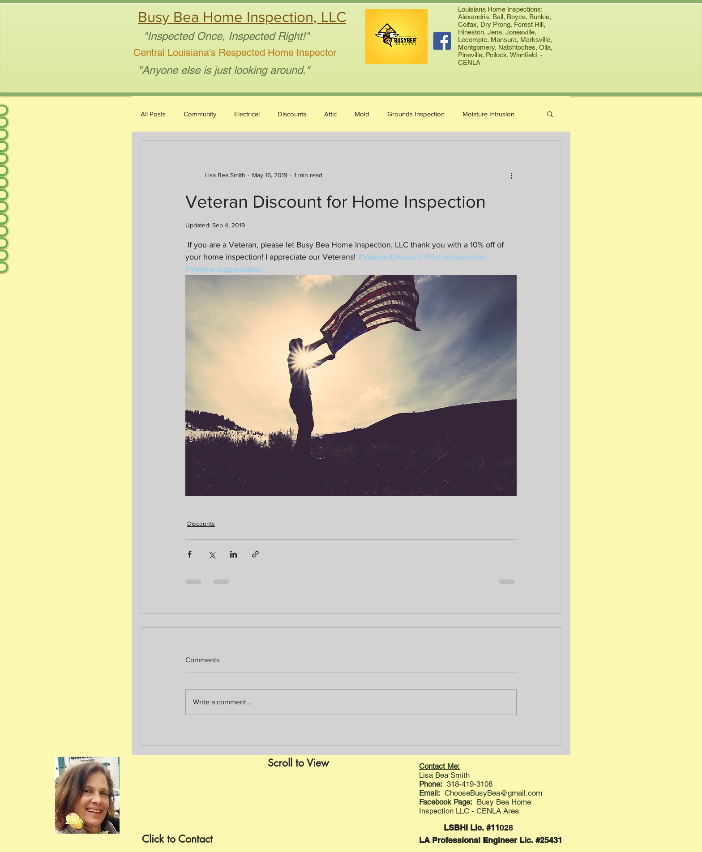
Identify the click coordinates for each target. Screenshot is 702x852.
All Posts (153, 114)
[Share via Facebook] (189, 554)
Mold (362, 114)
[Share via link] (255, 554)
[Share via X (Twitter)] (211, 554)
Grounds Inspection (416, 114)
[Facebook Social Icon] (442, 41)
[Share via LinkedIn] (233, 554)
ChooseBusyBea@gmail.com (493, 792)
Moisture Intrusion (488, 114)
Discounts (292, 114)
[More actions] (511, 175)
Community (200, 114)
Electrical (247, 114)
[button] (550, 113)
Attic (330, 114)
